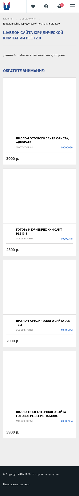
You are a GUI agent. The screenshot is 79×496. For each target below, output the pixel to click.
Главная (8, 18)
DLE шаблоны (28, 18)
